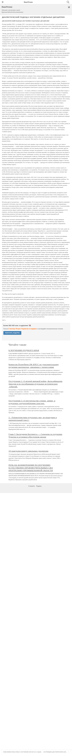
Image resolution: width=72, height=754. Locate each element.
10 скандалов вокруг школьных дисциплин (28, 451)
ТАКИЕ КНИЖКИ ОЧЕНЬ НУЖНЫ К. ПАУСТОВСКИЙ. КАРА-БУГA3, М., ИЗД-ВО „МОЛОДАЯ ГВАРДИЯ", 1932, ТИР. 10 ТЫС (32, 752)
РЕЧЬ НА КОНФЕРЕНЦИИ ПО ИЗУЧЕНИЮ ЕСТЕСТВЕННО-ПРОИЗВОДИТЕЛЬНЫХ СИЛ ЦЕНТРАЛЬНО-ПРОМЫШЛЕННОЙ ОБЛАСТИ (31, 468)
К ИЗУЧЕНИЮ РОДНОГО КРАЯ (24, 350)
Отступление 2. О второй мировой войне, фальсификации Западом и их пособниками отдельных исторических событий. (35, 384)
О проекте (31, 486)
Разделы (39, 486)
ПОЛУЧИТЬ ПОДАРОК (12, 333)
